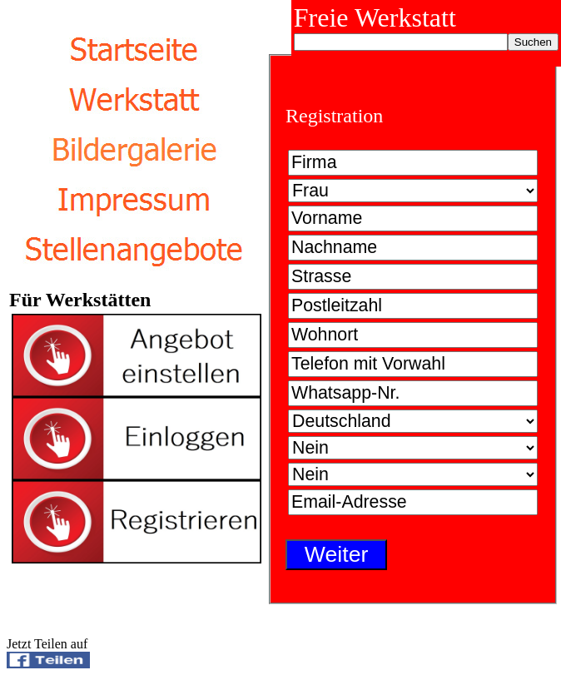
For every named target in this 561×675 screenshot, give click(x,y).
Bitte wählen (413, 190)
